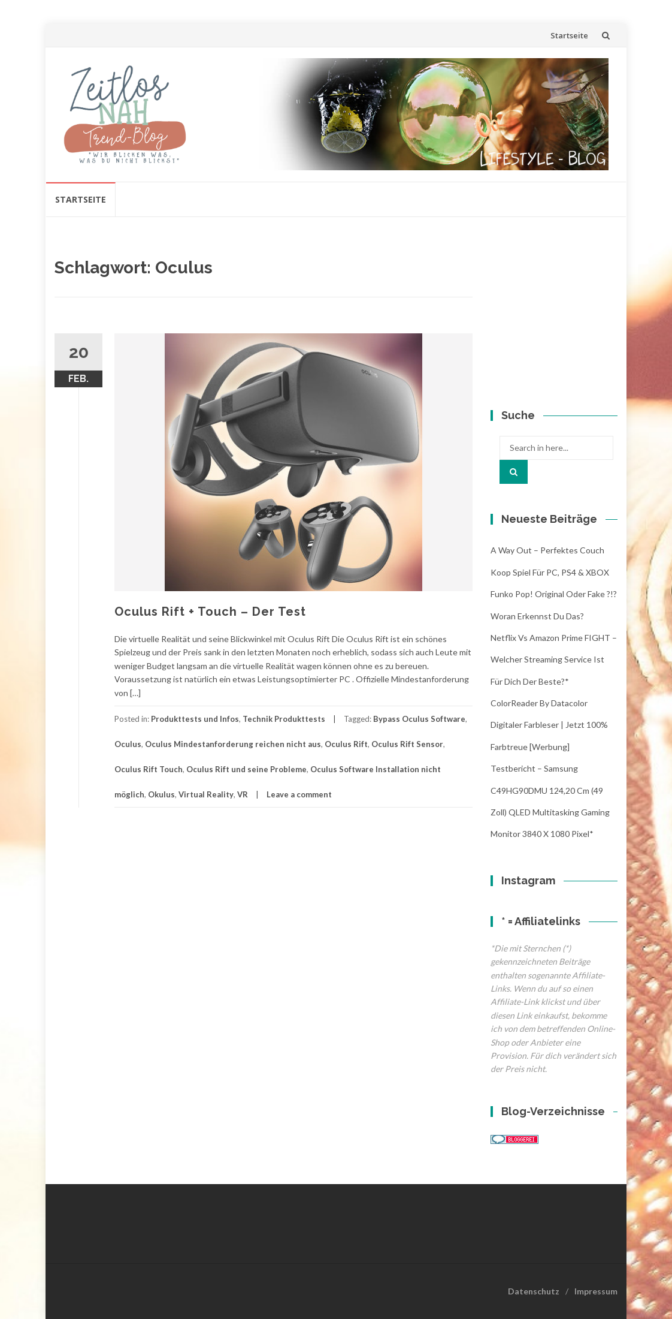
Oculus (127, 744)
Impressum (595, 1291)
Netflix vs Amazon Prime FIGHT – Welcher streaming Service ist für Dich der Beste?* (554, 659)
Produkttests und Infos (195, 719)
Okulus (161, 794)
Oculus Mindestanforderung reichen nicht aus (233, 744)
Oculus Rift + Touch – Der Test (210, 611)
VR (242, 794)
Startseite (569, 35)
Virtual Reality (206, 794)
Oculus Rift (346, 744)
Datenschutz (533, 1291)
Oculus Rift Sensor (407, 744)
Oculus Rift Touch (148, 769)
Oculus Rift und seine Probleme (246, 769)
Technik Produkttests (284, 719)
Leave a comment (299, 794)
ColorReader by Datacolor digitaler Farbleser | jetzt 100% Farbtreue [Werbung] (549, 725)
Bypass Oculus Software (419, 719)
